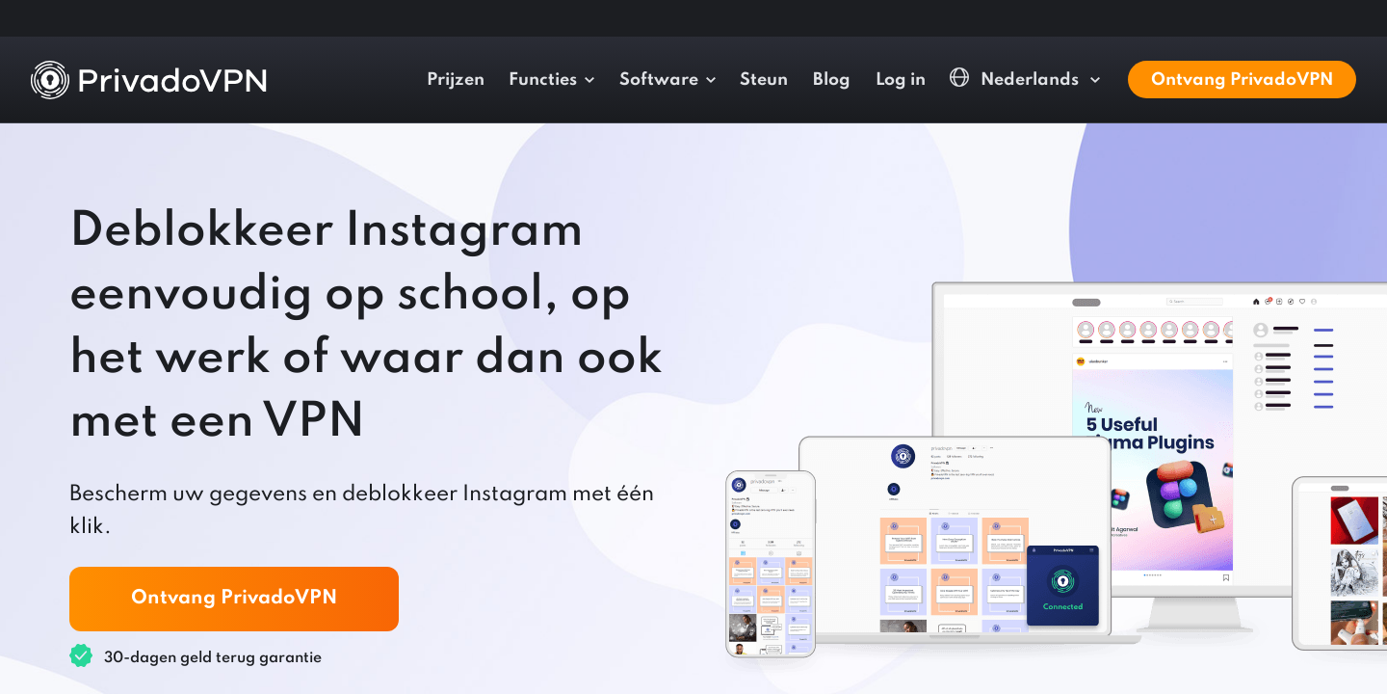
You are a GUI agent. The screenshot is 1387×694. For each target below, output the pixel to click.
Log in (901, 80)
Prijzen (455, 80)
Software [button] (658, 80)
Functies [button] (543, 80)
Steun (764, 80)
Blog (832, 80)
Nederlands (1016, 78)
